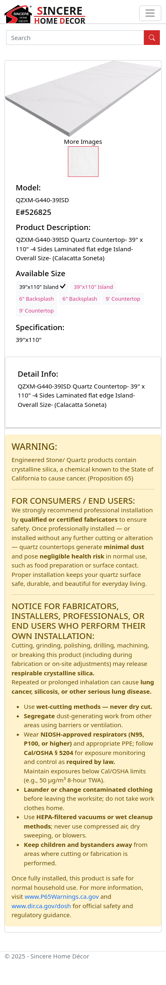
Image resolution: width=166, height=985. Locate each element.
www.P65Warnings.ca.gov (62, 896)
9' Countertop (123, 298)
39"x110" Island (42, 286)
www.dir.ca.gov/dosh (41, 906)
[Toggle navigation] (150, 13)
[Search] (75, 37)
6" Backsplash (36, 298)
